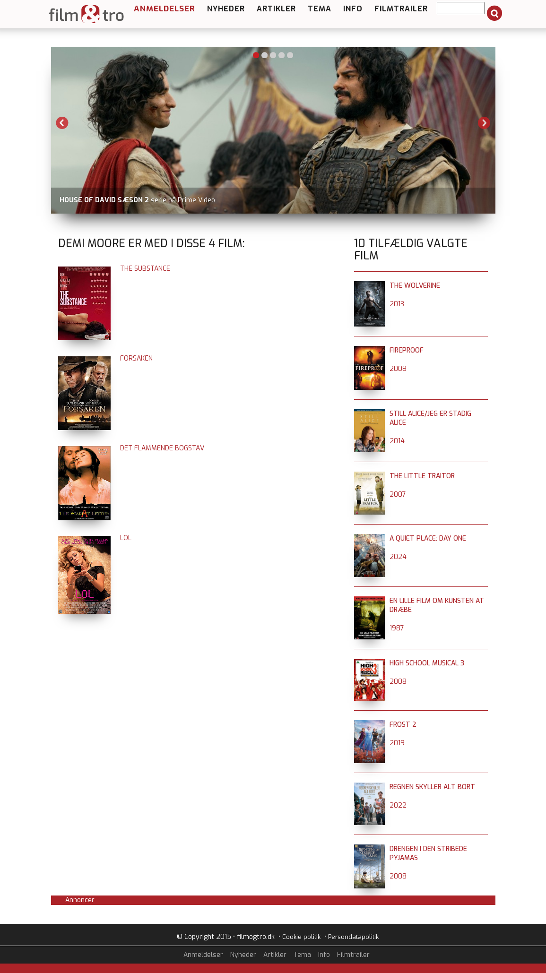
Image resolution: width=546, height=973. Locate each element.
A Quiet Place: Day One (428, 538)
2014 (397, 441)
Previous (62, 122)
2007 (398, 494)
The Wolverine (415, 285)
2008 (398, 368)
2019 (397, 743)
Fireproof (407, 350)
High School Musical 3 (427, 663)
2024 (398, 556)
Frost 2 (403, 724)
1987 (397, 628)
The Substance (145, 268)
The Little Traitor (422, 476)
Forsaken (136, 358)
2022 (398, 805)
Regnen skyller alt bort (432, 787)
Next (484, 122)
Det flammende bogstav (162, 448)
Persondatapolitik (353, 937)
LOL (125, 538)
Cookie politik (301, 937)
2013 (397, 304)
